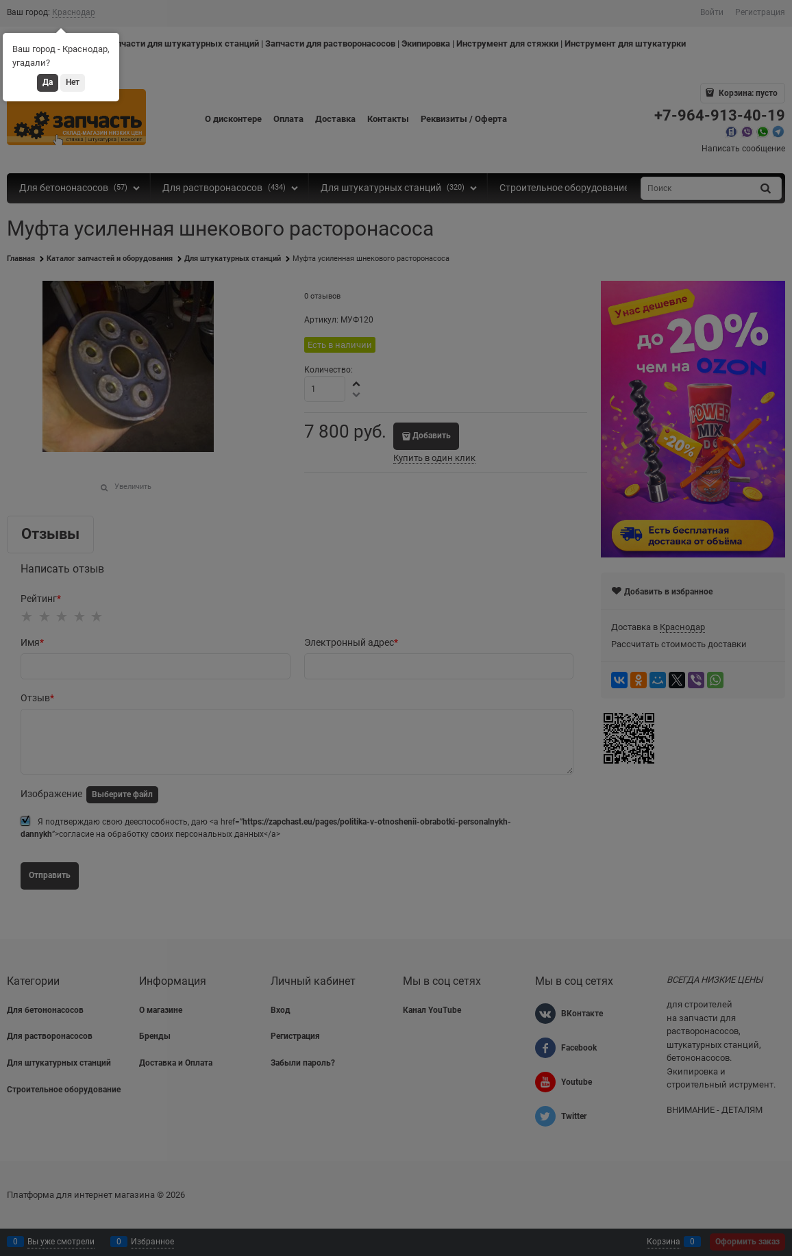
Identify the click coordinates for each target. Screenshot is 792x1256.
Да (47, 82)
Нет (72, 82)
